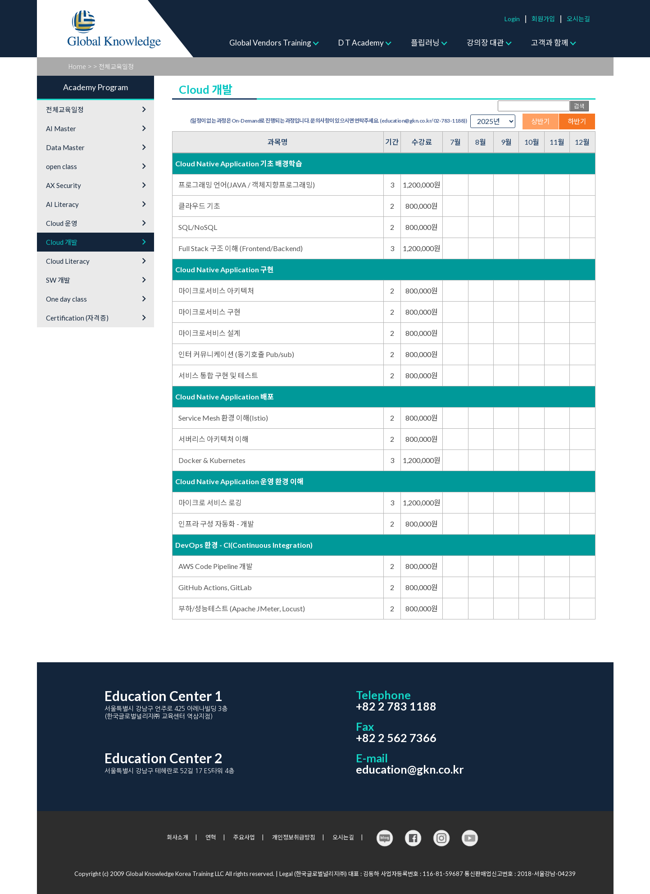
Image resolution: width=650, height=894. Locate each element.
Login (512, 19)
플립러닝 (425, 42)
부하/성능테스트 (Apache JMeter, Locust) (241, 608)
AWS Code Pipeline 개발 (215, 566)
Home (77, 66)
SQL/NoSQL (197, 227)
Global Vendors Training (270, 42)
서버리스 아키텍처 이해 (213, 439)
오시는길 (578, 19)
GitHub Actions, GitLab (215, 587)
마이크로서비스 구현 (209, 311)
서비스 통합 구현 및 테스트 (218, 375)
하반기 (577, 121)
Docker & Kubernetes (211, 460)
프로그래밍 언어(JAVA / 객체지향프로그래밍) (246, 184)
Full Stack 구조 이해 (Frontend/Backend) (240, 248)
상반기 (540, 121)
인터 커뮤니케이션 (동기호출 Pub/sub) (236, 354)
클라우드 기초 (199, 206)
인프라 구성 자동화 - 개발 (216, 523)
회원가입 (543, 19)
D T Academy (361, 42)
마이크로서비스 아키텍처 (216, 290)
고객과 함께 (549, 42)
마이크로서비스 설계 (209, 333)
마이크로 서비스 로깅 (210, 502)
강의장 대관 (485, 42)
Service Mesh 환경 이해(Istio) (223, 417)
